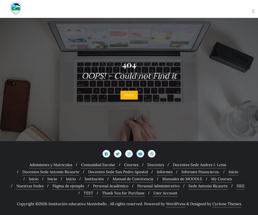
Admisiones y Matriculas (50, 164)
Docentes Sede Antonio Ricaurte (50, 171)
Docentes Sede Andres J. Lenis (199, 164)
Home (129, 95)
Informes (165, 171)
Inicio (233, 171)
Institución (94, 178)
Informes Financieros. (200, 171)
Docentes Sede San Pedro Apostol (118, 171)
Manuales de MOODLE (182, 178)
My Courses (221, 178)
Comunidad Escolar (98, 164)
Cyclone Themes (226, 203)
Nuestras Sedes (30, 185)
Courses (131, 164)
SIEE (241, 185)
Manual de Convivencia (133, 178)
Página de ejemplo (68, 185)
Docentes (155, 164)
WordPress (175, 203)
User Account (165, 193)
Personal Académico (110, 185)
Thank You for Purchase (123, 193)
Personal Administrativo (158, 185)
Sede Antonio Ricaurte (208, 185)
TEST (88, 193)
